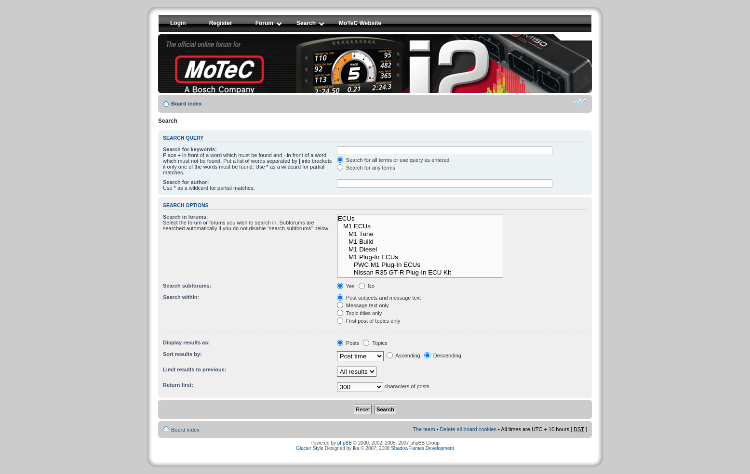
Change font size (580, 101)
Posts (348, 343)
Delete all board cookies (468, 429)
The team (424, 429)
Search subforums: (187, 286)
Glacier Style (309, 448)
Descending (442, 355)
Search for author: (186, 182)
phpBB (344, 443)
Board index (186, 103)
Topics (375, 343)
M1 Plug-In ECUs (420, 257)
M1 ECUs (420, 226)
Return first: (178, 385)
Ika (356, 448)
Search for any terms (366, 168)
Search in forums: (185, 217)
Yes (346, 286)
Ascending (403, 355)
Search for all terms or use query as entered (393, 160)
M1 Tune (420, 234)
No (367, 286)
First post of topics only (369, 321)
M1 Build (420, 242)
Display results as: (186, 342)
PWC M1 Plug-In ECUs (420, 265)
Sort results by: (182, 354)
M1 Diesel (420, 249)
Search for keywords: (190, 149)
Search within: (181, 297)
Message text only (363, 305)
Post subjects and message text (379, 298)
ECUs (420, 219)
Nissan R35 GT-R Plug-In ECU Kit (420, 272)
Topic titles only (359, 313)
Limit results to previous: (194, 369)
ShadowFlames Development (422, 448)
